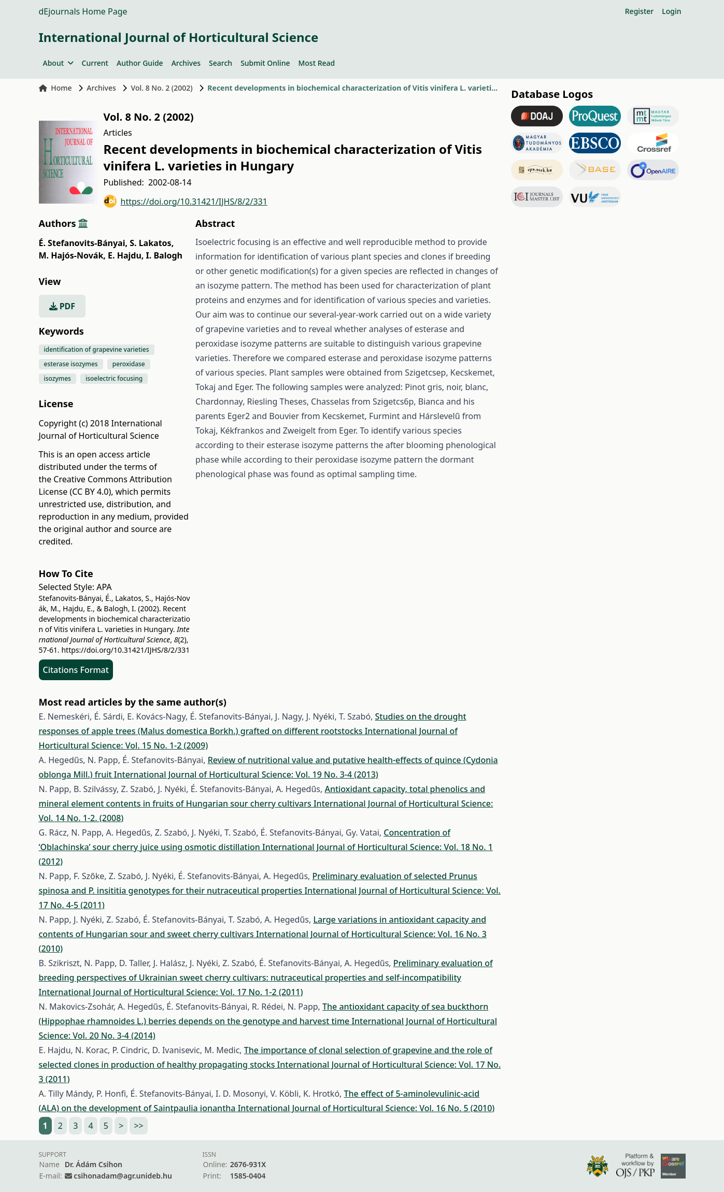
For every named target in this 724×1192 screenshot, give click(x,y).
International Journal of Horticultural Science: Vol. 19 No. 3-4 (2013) (246, 774)
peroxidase (128, 364)
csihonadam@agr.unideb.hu (123, 1176)
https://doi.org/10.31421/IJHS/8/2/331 (185, 201)
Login (671, 11)
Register (639, 11)
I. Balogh (164, 255)
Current (95, 63)
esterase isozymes (71, 364)
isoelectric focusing (114, 378)
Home (55, 88)
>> (138, 1125)
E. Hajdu (126, 255)
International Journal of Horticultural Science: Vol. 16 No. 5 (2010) (366, 1108)
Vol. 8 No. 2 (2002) (162, 88)
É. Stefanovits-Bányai (83, 243)
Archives (186, 63)
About (58, 63)
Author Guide (140, 63)
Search (220, 63)
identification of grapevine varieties (96, 349)
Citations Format (76, 670)
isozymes (57, 378)
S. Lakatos (152, 243)
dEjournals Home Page (83, 11)
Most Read (316, 63)
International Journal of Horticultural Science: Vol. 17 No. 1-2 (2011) (171, 992)
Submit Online (265, 63)
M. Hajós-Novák (72, 255)
